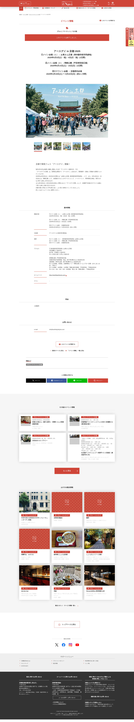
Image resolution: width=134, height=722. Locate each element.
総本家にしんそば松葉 (61, 556)
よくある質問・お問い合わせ (67, 700)
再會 (55, 593)
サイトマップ (24, 666)
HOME (20, 15)
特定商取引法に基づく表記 (91, 663)
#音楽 (102, 428)
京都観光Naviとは (25, 663)
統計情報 (55, 666)
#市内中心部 (24, 526)
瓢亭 (87, 519)
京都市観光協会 (56, 685)
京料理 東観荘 (58, 519)
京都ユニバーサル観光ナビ (92, 685)
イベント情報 (25, 15)
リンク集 (87, 666)
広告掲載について (58, 704)
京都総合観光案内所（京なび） (28, 685)
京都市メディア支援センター (93, 705)
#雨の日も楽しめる (95, 428)
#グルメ (40, 428)
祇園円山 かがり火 (27, 556)
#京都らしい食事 (25, 524)
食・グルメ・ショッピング (29, 517)
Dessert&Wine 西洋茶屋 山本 (95, 593)
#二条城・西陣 (36, 430)
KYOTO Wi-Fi (24, 668)
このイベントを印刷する (107, 22)
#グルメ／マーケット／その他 (34, 366)
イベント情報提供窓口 (59, 706)
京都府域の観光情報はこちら (90, 5)
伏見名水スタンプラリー (39, 442)
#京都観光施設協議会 (104, 561)
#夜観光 (75, 596)
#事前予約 (35, 428)
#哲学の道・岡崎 (90, 524)
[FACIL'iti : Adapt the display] (25, 3)
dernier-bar (24, 593)
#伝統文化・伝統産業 (46, 444)
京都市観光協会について (89, 1)
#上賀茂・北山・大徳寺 (92, 563)
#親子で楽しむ (85, 428)
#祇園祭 (34, 596)
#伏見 (33, 446)
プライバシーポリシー (58, 663)
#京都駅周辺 (84, 430)
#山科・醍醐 (57, 599)
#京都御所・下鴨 (85, 460)
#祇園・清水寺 (58, 522)
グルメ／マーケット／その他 (34, 15)
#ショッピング (104, 459)
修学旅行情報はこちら (88, 3)
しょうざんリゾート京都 (93, 556)
